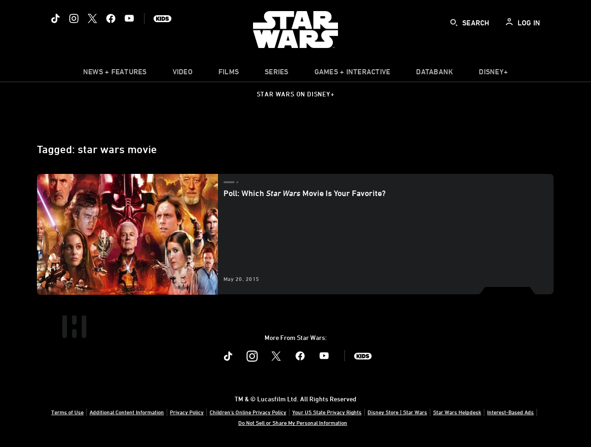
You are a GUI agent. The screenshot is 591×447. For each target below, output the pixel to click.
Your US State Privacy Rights (327, 412)
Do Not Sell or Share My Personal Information (292, 422)
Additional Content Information (127, 412)
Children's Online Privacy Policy (248, 412)
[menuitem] (182, 74)
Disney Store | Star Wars (397, 412)
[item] (115, 74)
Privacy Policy (187, 412)
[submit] (453, 23)
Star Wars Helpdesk (457, 412)
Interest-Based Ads (510, 412)
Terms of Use (67, 412)
